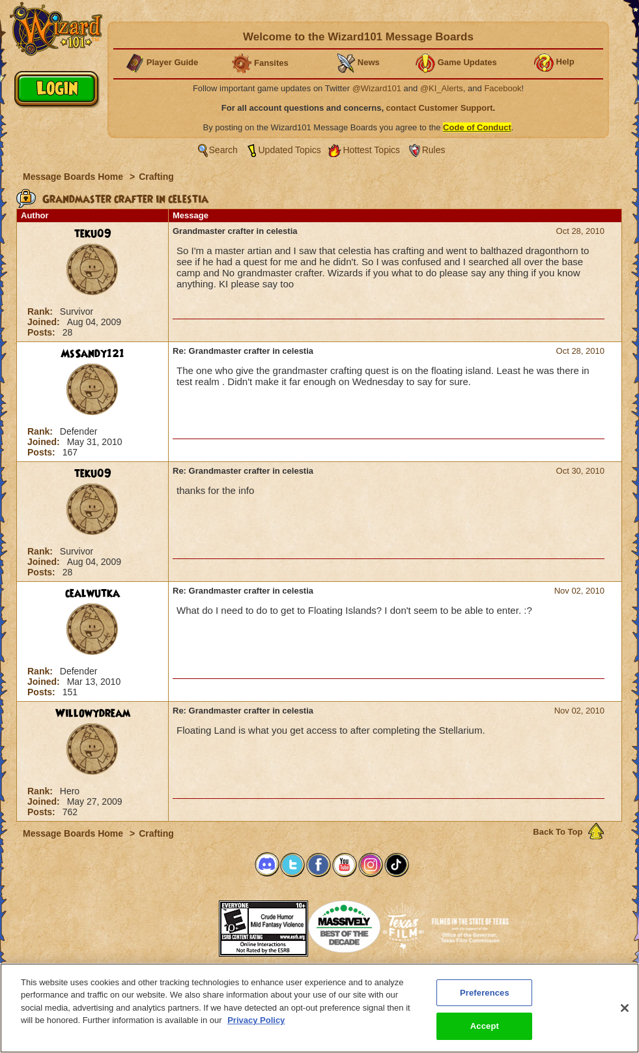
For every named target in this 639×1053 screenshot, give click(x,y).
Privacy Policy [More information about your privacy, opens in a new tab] (256, 1030)
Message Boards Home (74, 176)
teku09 (92, 234)
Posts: (42, 332)
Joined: (45, 322)
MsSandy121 (92, 354)
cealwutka (92, 593)
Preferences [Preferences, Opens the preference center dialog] (484, 1002)
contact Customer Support (439, 108)
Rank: (41, 311)
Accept (484, 1036)
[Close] (624, 1017)
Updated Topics (290, 150)
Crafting (156, 176)
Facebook (502, 88)
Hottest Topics (371, 150)
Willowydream (92, 713)
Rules (434, 150)
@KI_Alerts (441, 88)
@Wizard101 (376, 88)
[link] (186, 924)
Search (223, 150)
